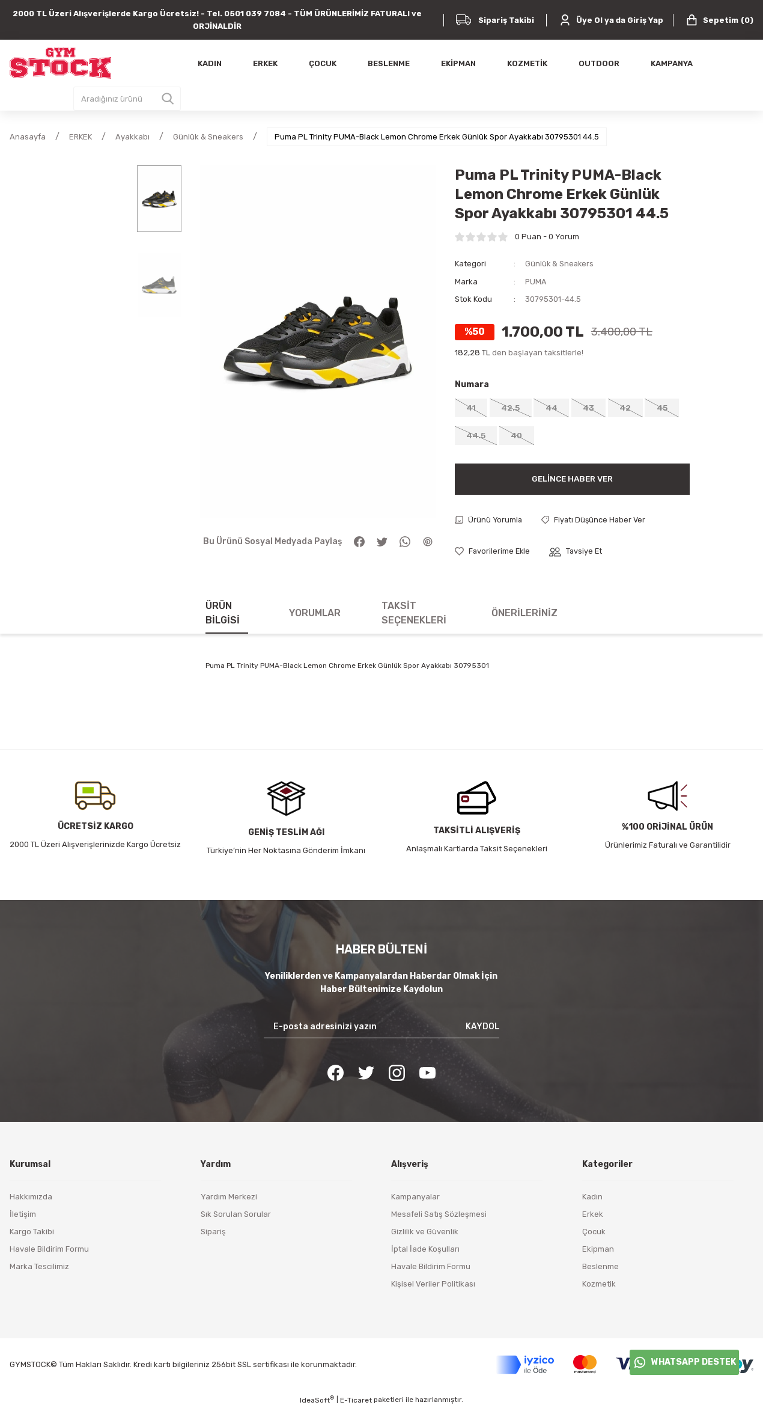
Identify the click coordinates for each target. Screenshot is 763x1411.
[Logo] (60, 63)
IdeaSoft (317, 1402)
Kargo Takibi (32, 1233)
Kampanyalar (415, 1199)
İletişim (23, 1216)
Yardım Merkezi (229, 1199)
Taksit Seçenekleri (414, 615)
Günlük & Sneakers (560, 263)
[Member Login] (611, 20)
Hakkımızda (31, 1199)
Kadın (592, 1199)
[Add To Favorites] (493, 554)
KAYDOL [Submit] (482, 1029)
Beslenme (600, 1268)
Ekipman (598, 1251)
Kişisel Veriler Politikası (433, 1286)
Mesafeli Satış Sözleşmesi (439, 1216)
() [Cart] (719, 20)
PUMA (536, 281)
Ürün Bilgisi (222, 615)
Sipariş (213, 1233)
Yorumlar (315, 615)
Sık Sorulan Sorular (236, 1216)
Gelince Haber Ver (572, 481)
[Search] (127, 99)
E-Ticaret (356, 1402)
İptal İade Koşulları (425, 1251)
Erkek (592, 1216)
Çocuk (594, 1233)
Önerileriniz (524, 615)
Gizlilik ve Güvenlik (424, 1233)
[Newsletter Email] (381, 1029)
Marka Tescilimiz (39, 1268)
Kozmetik (599, 1286)
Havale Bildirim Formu (49, 1251)
